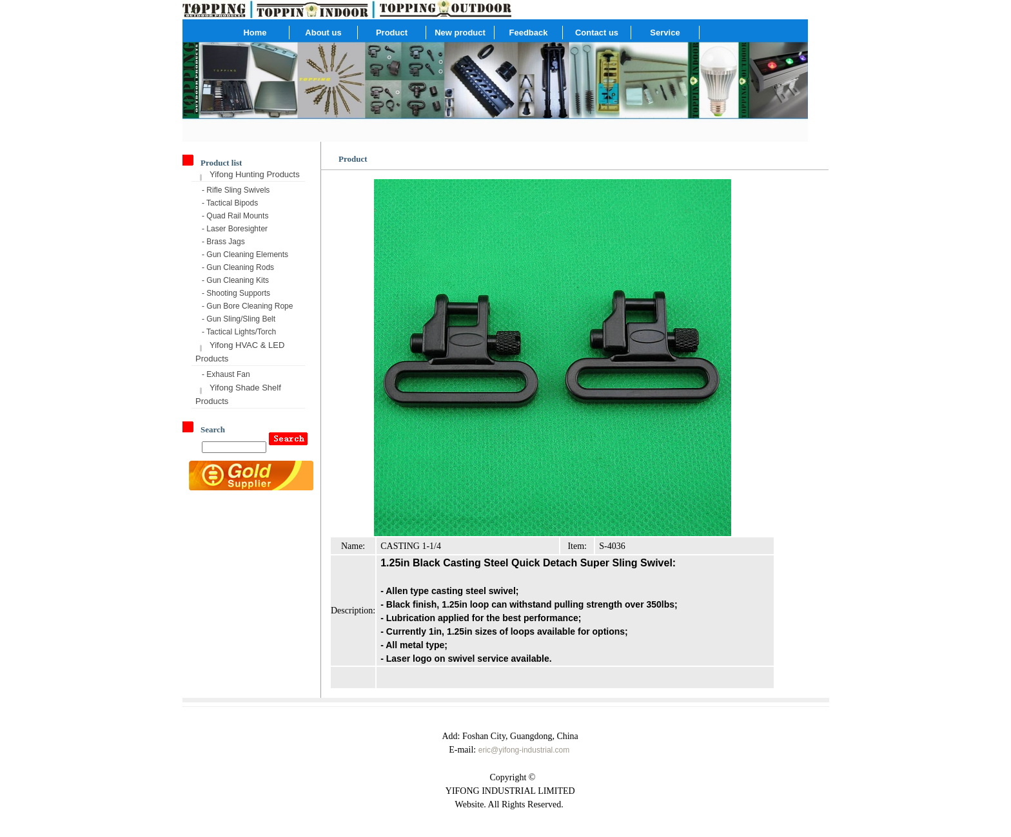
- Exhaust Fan (226, 374)
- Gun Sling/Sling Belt (238, 318)
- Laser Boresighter (235, 228)
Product (391, 32)
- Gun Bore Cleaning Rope (247, 306)
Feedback (528, 32)
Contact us (596, 32)
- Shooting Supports (236, 293)
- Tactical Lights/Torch (239, 331)
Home (254, 32)
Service (665, 32)
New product (460, 32)
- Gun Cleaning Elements (245, 254)
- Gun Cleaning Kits (235, 280)
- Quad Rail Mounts (235, 215)
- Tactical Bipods (230, 202)
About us (323, 32)
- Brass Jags (223, 241)
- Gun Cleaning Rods (238, 267)
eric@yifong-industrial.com (524, 750)
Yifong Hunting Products (255, 174)
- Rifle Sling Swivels (236, 190)
